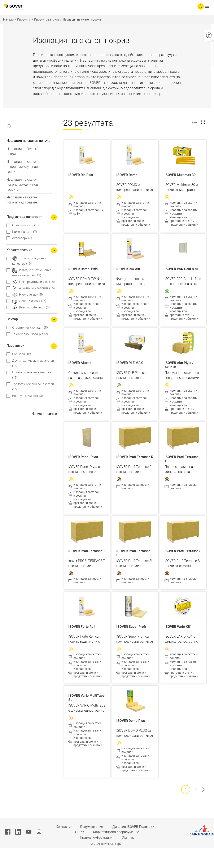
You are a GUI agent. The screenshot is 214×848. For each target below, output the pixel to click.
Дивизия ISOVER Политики (133, 827)
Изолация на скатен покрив (28, 141)
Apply (9, 126)
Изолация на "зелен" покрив (22, 151)
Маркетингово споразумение (116, 832)
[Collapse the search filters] (54, 217)
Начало (8, 19)
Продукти (24, 19)
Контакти (63, 827)
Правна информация (96, 837)
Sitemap (128, 837)
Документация (91, 827)
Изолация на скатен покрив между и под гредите (22, 184)
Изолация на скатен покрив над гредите (22, 199)
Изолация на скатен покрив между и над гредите (22, 167)
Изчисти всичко (44, 414)
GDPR (79, 832)
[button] (208, 6)
